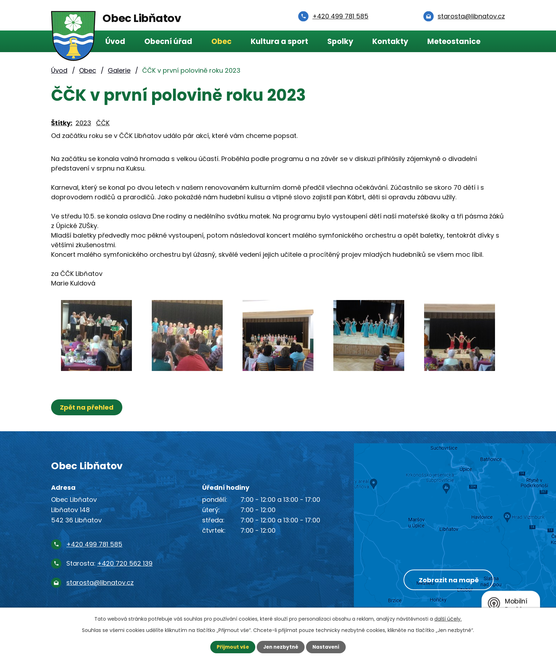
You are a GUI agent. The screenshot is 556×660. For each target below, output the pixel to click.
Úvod (115, 41)
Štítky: (61, 122)
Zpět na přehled (87, 407)
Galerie (119, 70)
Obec (221, 41)
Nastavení (327, 646)
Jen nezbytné (280, 646)
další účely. (448, 618)
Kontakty (390, 41)
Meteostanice (453, 41)
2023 (83, 122)
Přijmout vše (231, 646)
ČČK (103, 122)
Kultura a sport (279, 41)
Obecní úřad (168, 41)
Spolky (340, 41)
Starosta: (109, 563)
